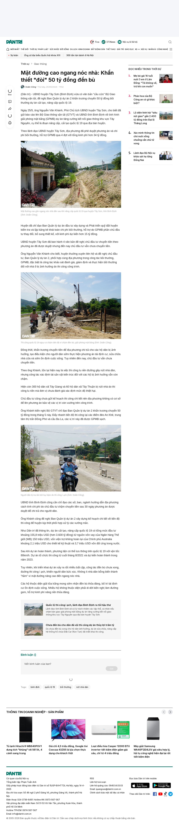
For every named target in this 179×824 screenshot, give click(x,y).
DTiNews (108, 42)
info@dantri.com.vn (21, 814)
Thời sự (25, 63)
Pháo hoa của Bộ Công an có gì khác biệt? (144, 99)
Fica (94, 42)
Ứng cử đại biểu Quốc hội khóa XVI (42, 55)
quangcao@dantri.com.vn (108, 789)
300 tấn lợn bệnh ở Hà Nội (80, 55)
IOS (140, 785)
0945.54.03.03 (116, 785)
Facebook (155, 794)
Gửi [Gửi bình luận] (111, 668)
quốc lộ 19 (50, 687)
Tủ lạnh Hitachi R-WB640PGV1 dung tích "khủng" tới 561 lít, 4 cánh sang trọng (24, 750)
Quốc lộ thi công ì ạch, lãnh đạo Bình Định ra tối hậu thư (78, 605)
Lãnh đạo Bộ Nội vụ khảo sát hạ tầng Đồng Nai (144, 156)
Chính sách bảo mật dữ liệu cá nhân (107, 792)
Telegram (170, 794)
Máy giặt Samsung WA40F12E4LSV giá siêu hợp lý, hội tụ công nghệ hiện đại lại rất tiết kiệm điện (152, 751)
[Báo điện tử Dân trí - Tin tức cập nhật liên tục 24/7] (14, 42)
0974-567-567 (29, 810)
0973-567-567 (52, 799)
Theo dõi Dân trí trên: (139, 794)
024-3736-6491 (25, 799)
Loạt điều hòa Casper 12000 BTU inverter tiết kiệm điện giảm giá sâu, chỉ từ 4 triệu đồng (110, 750)
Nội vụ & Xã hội (127, 42)
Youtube (160, 794)
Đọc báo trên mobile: (143, 778)
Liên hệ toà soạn (98, 782)
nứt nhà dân (82, 687)
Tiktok (165, 794)
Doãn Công (31, 87)
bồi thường (65, 687)
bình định (35, 687)
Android (161, 785)
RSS (92, 778)
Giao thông (40, 63)
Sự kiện (14, 55)
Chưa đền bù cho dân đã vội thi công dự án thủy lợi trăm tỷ (80, 625)
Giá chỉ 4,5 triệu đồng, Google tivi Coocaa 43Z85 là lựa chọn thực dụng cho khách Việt (68, 750)
